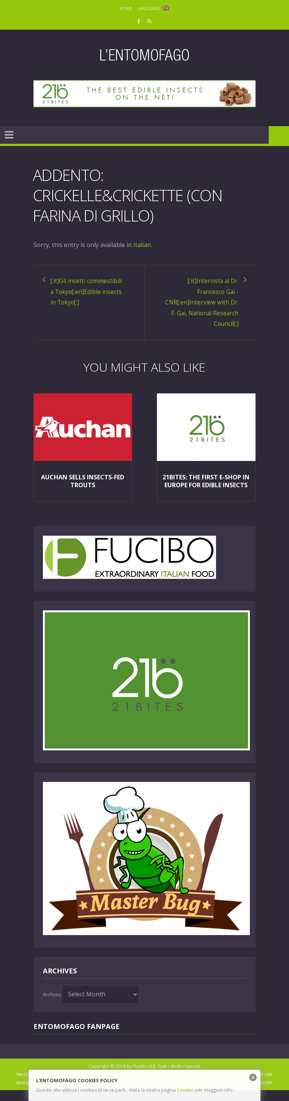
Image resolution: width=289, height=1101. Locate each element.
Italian (142, 245)
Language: (153, 8)
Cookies (185, 1090)
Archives (52, 1005)
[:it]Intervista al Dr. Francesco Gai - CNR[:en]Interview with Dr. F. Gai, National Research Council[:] (206, 308)
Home (126, 8)
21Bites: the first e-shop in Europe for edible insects (206, 492)
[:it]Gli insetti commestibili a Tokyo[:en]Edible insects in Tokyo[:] (81, 297)
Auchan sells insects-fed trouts (82, 492)
